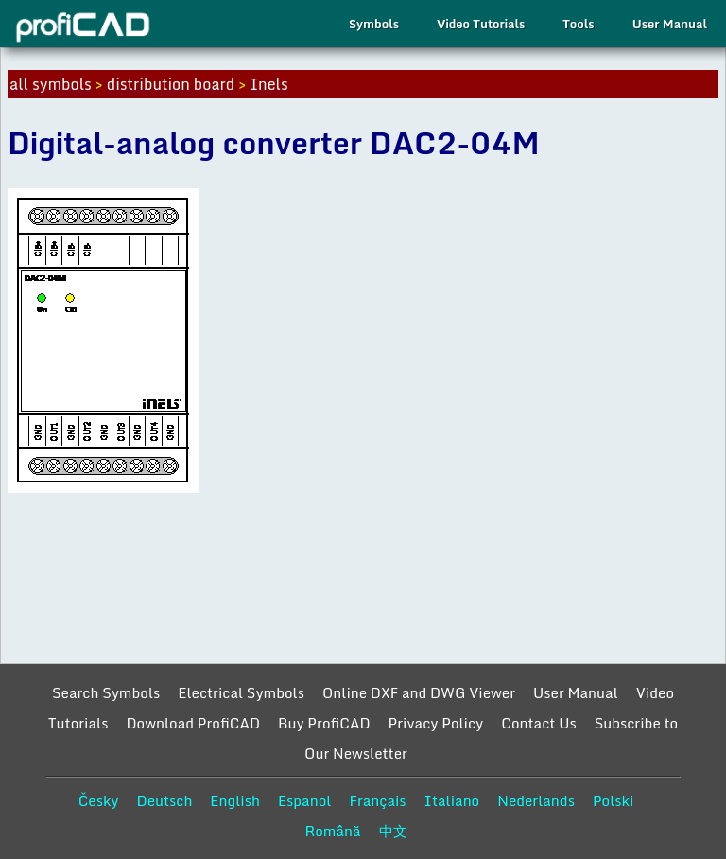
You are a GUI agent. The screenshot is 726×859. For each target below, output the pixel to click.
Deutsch (164, 800)
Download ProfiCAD (193, 722)
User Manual (669, 23)
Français (377, 800)
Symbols (374, 23)
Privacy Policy (436, 722)
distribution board (170, 84)
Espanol (305, 800)
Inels (269, 84)
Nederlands (536, 800)
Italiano (452, 800)
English (235, 800)
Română (332, 830)
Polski (613, 800)
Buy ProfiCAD (324, 722)
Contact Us (538, 722)
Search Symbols (106, 692)
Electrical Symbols (241, 692)
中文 (393, 830)
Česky (98, 800)
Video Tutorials (481, 23)
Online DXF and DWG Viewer (418, 692)
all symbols (50, 84)
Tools (578, 23)
